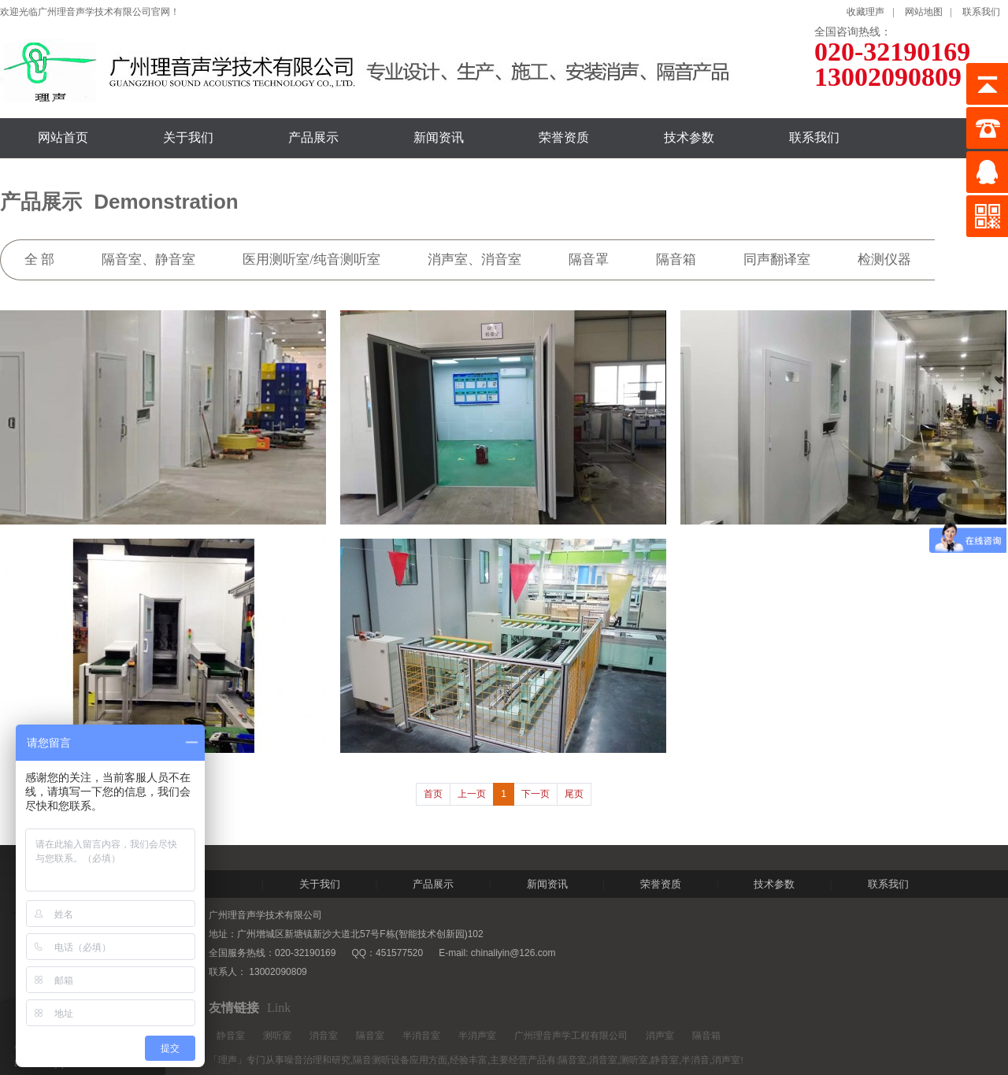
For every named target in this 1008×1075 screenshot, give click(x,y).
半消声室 (477, 1035)
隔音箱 (706, 1035)
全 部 (39, 259)
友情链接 (234, 1007)
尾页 (574, 793)
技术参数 (689, 137)
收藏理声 (865, 11)
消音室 (323, 1035)
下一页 (535, 793)
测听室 (277, 1035)
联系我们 (981, 11)
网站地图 (924, 11)
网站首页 (63, 137)
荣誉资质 (564, 137)
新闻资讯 (438, 137)
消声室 (660, 1035)
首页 (433, 793)
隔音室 (370, 1035)
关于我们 (188, 137)
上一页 (472, 793)
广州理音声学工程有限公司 (571, 1035)
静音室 (231, 1035)
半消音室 (421, 1035)
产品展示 (313, 137)
